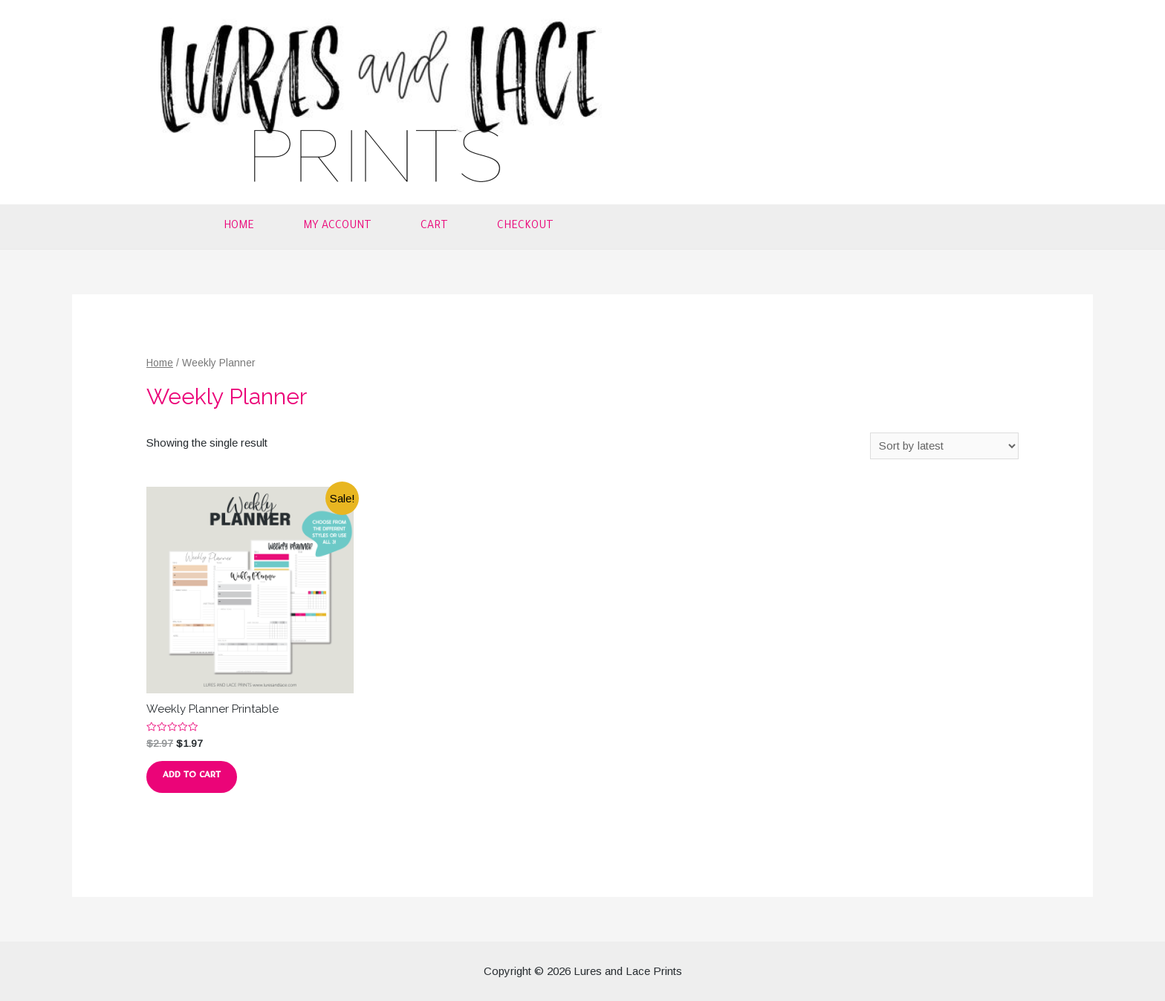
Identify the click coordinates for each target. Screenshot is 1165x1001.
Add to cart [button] (192, 777)
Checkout (525, 227)
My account (337, 227)
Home (239, 227)
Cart (434, 227)
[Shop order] (944, 446)
